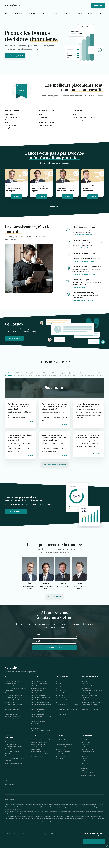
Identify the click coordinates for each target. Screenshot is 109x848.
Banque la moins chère (12, 744)
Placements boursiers (11, 712)
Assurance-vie (10, 120)
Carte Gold (8, 749)
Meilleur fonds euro (36, 690)
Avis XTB (58, 683)
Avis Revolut (85, 744)
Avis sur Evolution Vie (88, 707)
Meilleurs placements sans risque (40, 705)
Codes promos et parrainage (14, 705)
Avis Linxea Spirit (86, 686)
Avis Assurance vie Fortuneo (89, 705)
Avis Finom (84, 766)
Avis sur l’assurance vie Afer (89, 709)
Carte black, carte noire (12, 751)
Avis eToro (59, 681)
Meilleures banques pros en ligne (40, 716)
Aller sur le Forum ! (14, 338)
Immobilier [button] (67, 13)
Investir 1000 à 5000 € (36, 747)
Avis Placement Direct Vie (89, 695)
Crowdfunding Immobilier (82, 120)
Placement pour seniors (12, 716)
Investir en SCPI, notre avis (64, 747)
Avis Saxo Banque (61, 698)
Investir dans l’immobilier (64, 740)
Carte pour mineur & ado (12, 756)
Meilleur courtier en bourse (38, 683)
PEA (40, 114)
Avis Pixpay (84, 756)
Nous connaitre (28, 834)
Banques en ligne (11, 114)
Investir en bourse (10, 683)
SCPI (74, 114)
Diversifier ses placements (13, 698)
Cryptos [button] (55, 13)
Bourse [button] (45, 13)
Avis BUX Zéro (60, 695)
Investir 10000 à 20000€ (37, 749)
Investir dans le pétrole (12, 700)
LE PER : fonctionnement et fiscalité (16, 688)
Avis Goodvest (85, 698)
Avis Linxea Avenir (86, 688)
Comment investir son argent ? (40, 740)
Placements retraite (11, 714)
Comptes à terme (11, 128)
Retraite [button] (90, 13)
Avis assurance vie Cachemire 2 (90, 712)
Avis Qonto (84, 763)
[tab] (9, 374)
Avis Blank (84, 768)
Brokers (41, 120)
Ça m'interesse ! (94, 842)
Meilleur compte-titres (37, 695)
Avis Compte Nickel (87, 749)
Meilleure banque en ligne (38, 681)
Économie (8, 787)
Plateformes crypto (46, 125)
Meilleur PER (34, 693)
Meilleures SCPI (35, 707)
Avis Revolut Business (88, 775)
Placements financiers (12, 707)
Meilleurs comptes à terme (38, 714)
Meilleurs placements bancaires (40, 702)
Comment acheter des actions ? (14, 693)
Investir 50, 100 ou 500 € (37, 744)
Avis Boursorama (86, 747)
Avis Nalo (84, 681)
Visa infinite (8, 753)
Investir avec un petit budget (39, 742)
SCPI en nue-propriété (63, 752)
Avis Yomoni (85, 683)
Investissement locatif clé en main (85, 117)
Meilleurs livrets (35, 719)
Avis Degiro (59, 686)
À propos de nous (54, 596)
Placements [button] (19, 13)
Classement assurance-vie (38, 688)
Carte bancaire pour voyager (13, 763)
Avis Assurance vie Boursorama (90, 702)
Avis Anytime (85, 770)
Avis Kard (84, 754)
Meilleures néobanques (37, 721)
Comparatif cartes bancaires (14, 746)
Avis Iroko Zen (60, 756)
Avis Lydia (84, 759)
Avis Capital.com (61, 688)
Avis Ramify (85, 700)
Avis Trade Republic (62, 690)
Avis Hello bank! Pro (87, 773)
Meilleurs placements (37, 700)
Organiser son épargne (12, 681)
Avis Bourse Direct (61, 693)
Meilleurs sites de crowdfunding (40, 698)
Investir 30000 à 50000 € (37, 752)
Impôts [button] (79, 13)
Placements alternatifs (12, 719)
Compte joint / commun (12, 742)
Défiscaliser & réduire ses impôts (15, 695)
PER (6, 122)
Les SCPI (58, 742)
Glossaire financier (10, 784)
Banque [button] (7, 13)
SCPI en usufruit (61, 749)
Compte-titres (44, 117)
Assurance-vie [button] (33, 13)
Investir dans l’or (10, 702)
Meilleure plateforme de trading (40, 730)
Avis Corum (59, 759)
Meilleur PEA (34, 686)
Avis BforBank (85, 742)
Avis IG (58, 702)
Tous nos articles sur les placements (54, 464)
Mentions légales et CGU (45, 834)
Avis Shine (84, 761)
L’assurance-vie (9, 686)
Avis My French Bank (87, 752)
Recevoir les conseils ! (55, 648)
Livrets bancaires (11, 125)
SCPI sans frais (60, 754)
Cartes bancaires (11, 117)
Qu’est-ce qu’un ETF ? (11, 690)
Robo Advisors (34, 723)
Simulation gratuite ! (15, 56)
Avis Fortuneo (85, 740)
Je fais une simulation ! (16, 511)
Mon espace (97, 5)
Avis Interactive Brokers (63, 700)
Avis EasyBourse (61, 714)
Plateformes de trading (47, 122)
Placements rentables (12, 709)
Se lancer (16, 197)
